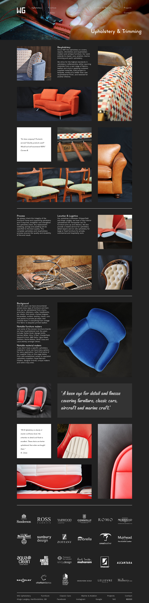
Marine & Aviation (89, 596)
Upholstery (37, 8)
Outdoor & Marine (102, 8)
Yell (114, 599)
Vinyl (102, 13)
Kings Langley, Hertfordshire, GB (32, 599)
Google (99, 599)
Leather (77, 13)
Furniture (52, 8)
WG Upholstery (24, 596)
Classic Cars (75, 8)
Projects (127, 8)
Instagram (80, 599)
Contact (127, 13)
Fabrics (51, 13)
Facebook (61, 599)
